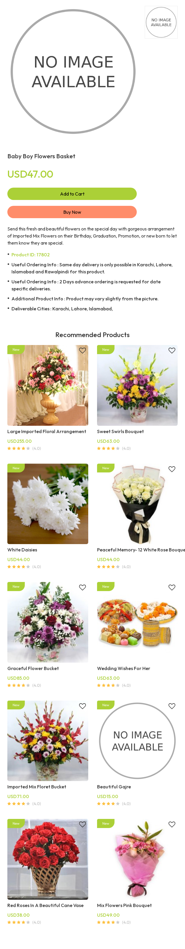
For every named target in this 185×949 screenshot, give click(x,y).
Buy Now (72, 212)
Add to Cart (72, 194)
